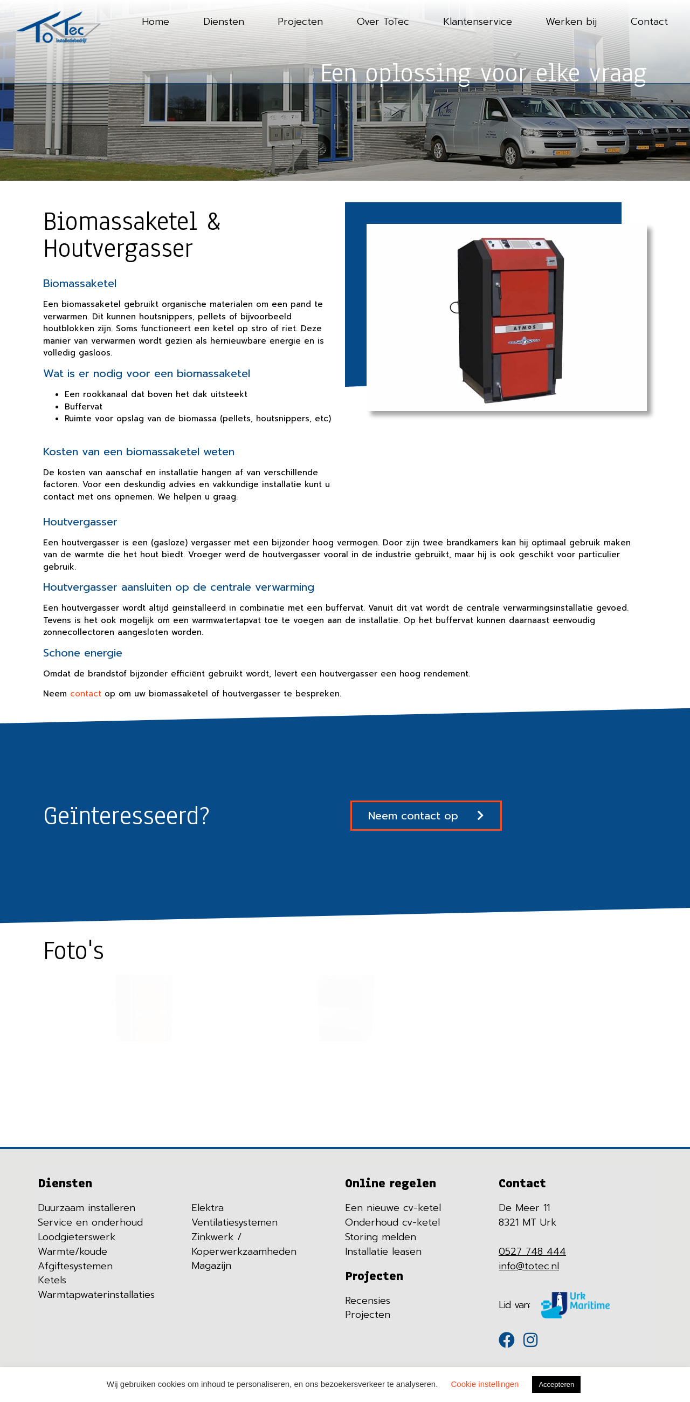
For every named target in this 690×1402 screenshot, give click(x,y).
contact (85, 693)
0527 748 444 (532, 1251)
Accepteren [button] (556, 1384)
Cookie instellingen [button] (485, 1384)
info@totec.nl (529, 1265)
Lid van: (514, 1304)
